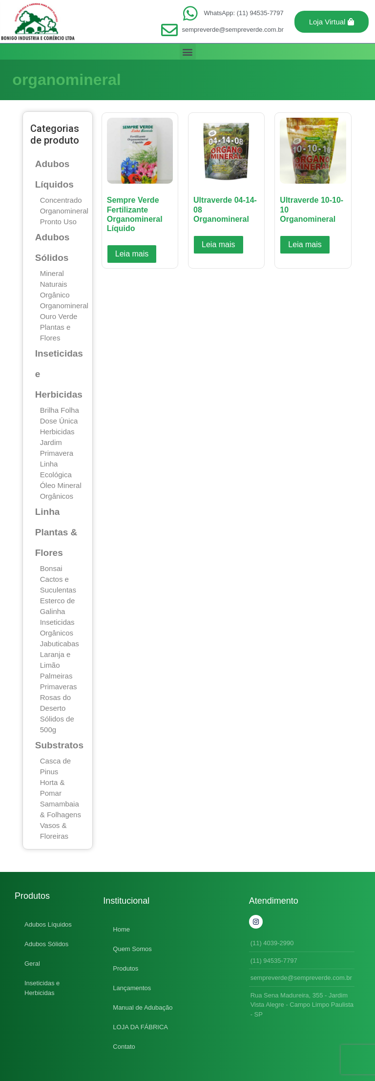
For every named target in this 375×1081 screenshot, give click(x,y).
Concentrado (61, 200)
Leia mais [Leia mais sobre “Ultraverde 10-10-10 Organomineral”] (304, 244)
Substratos (59, 745)
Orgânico (55, 295)
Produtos (125, 968)
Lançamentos (132, 988)
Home (121, 929)
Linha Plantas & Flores (56, 532)
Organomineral (64, 211)
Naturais (53, 284)
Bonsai (51, 568)
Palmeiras (56, 676)
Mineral (52, 273)
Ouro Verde (59, 316)
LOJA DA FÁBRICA (140, 1027)
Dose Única (59, 421)
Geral (32, 963)
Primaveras (58, 686)
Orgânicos (56, 496)
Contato (124, 1046)
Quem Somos (132, 949)
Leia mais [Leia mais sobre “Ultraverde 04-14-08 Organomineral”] (218, 244)
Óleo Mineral (61, 485)
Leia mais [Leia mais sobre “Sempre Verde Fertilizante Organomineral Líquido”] (131, 254)
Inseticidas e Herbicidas (42, 987)
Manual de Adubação (142, 1007)
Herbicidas (57, 431)
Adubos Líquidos (48, 924)
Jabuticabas (59, 643)
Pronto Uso (58, 221)
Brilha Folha (59, 410)
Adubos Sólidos (46, 944)
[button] (331, 22)
